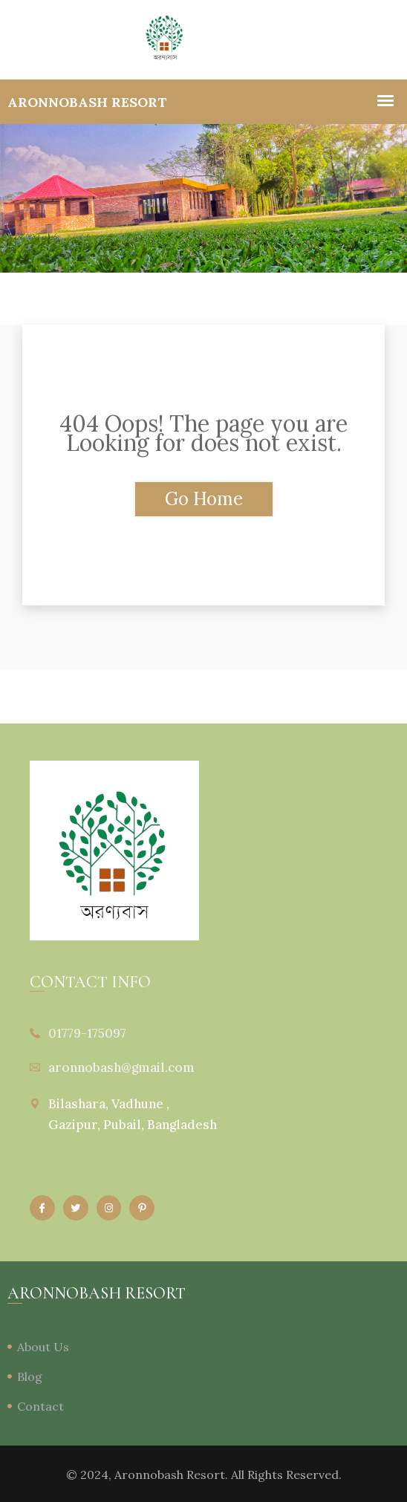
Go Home (204, 498)
